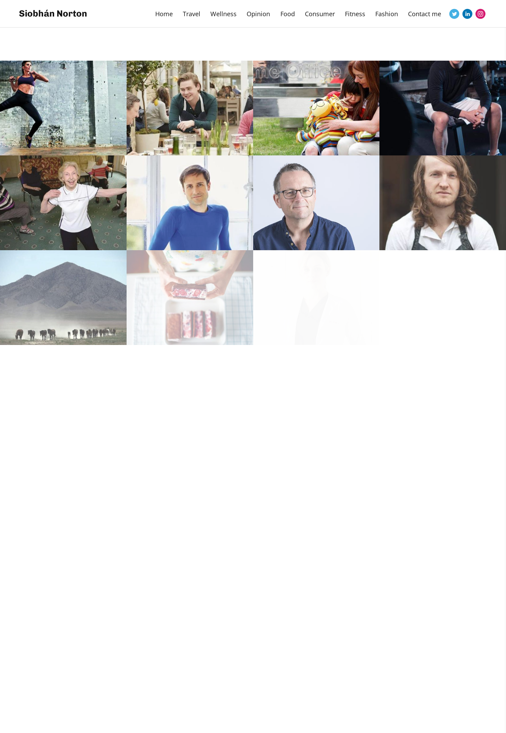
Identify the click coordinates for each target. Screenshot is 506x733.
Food (287, 14)
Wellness (223, 14)
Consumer (320, 14)
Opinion (258, 14)
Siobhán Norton (53, 13)
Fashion (386, 14)
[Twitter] (454, 14)
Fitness (355, 14)
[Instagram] (480, 14)
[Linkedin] (467, 14)
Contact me (424, 14)
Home (164, 14)
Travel (191, 14)
